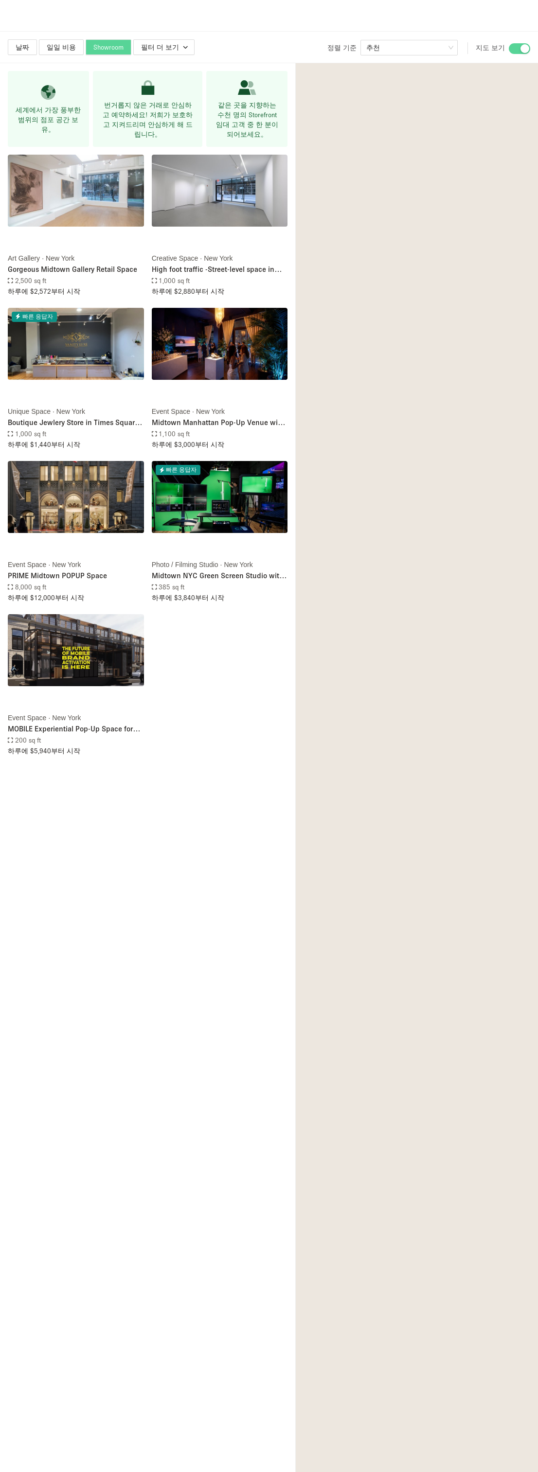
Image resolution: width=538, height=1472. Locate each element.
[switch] (519, 48)
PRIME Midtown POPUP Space (57, 575)
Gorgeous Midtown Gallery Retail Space (72, 269)
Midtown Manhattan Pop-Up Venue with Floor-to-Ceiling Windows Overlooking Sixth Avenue (218, 423)
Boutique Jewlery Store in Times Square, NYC (74, 423)
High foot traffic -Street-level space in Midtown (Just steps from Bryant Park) (215, 270)
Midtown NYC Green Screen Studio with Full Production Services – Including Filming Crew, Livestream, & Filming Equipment (218, 576)
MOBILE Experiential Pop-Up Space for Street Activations (70, 729)
